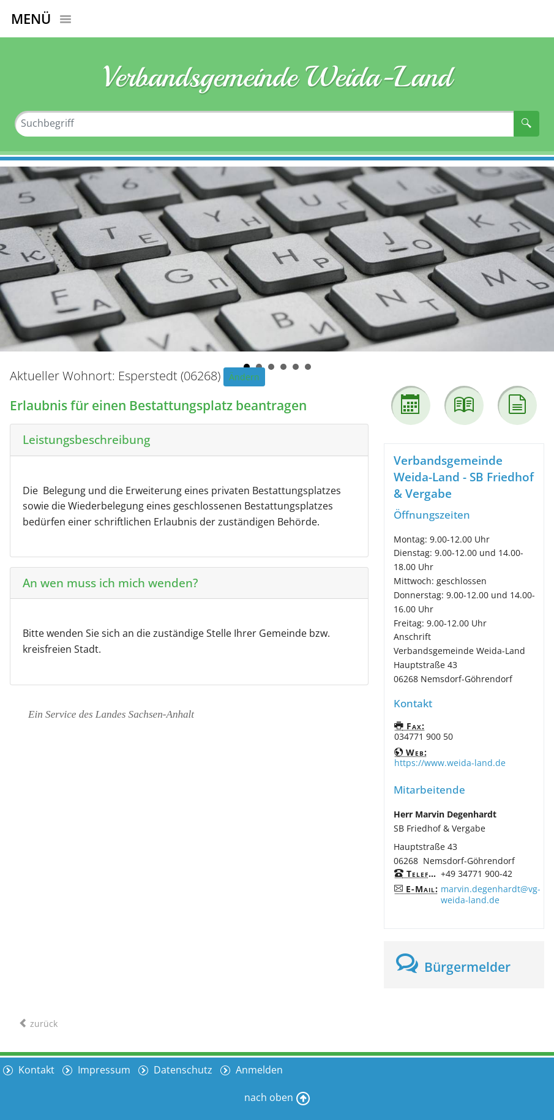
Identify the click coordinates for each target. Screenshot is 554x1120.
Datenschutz (183, 1069)
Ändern (244, 377)
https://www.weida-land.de (450, 763)
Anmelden (260, 1069)
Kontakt (35, 1069)
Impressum (103, 1069)
